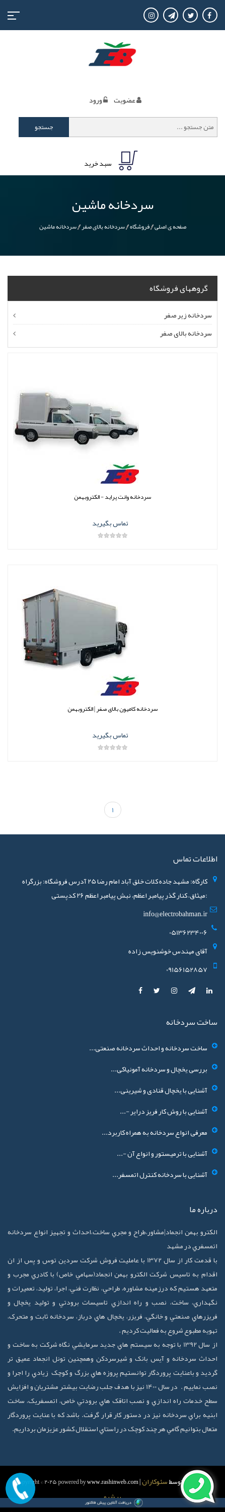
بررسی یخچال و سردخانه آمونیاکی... (159, 1069)
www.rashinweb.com (112, 1482)
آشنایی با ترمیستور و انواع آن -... (162, 1153)
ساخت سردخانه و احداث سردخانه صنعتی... (148, 1048)
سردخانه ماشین (58, 227)
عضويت (124, 100)
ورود (95, 100)
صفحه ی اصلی (170, 227)
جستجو (44, 127)
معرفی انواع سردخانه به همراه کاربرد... (154, 1132)
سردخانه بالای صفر (103, 227)
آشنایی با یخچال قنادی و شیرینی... (160, 1090)
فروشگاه (139, 227)
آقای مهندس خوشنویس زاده (167, 951)
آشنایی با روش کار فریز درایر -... (163, 1111)
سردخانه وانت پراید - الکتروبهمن (112, 497)
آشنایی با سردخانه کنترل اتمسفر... (159, 1174)
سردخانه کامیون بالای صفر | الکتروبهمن (112, 709)
